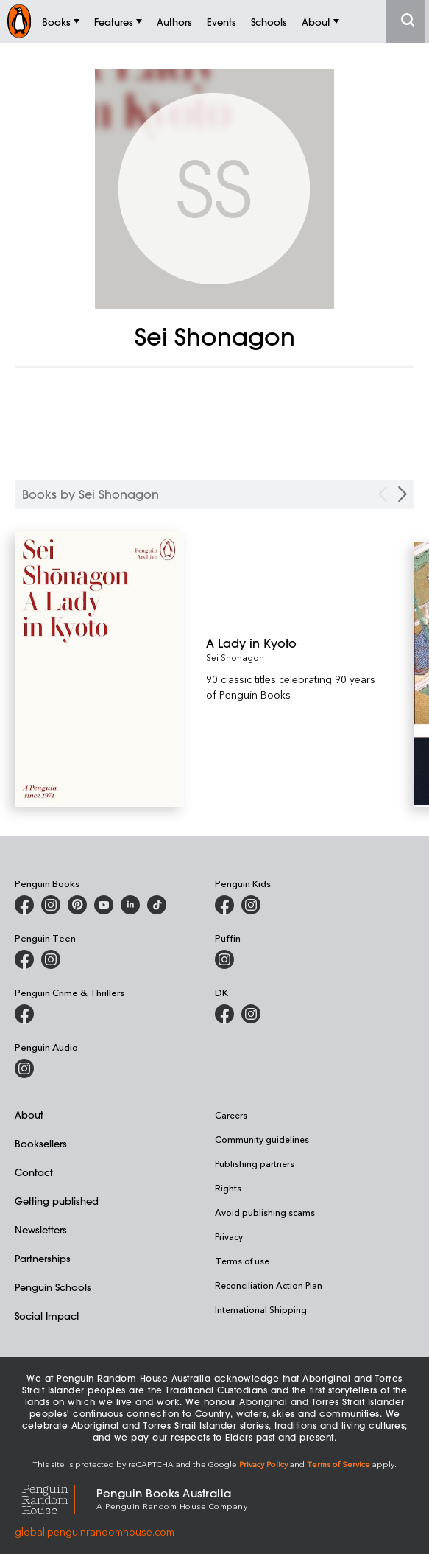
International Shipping (261, 1309)
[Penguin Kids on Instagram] (250, 904)
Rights (228, 1187)
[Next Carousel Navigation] (402, 494)
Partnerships (43, 1258)
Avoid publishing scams (265, 1212)
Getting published (57, 1200)
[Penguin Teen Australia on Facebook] (24, 959)
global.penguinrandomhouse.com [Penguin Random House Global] (94, 1531)
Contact (34, 1172)
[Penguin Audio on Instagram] (24, 1068)
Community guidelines (262, 1139)
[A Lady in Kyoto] (294, 643)
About (29, 1114)
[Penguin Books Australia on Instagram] (50, 904)
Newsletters (41, 1229)
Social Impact (47, 1315)
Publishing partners (254, 1163)
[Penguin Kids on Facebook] (224, 904)
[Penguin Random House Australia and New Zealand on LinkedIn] (130, 904)
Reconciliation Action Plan (268, 1285)
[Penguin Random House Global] (55, 1497)
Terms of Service (338, 1463)
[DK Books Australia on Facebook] (224, 1013)
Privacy (229, 1236)
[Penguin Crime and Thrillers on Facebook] (24, 1013)
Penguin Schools (53, 1287)
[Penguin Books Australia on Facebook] (24, 904)
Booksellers (41, 1143)
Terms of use (242, 1260)
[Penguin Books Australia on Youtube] (103, 904)
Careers (231, 1114)
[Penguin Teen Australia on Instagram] (50, 959)
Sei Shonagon (235, 657)
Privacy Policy (263, 1463)
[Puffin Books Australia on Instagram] (224, 959)
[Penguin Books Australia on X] (77, 904)
